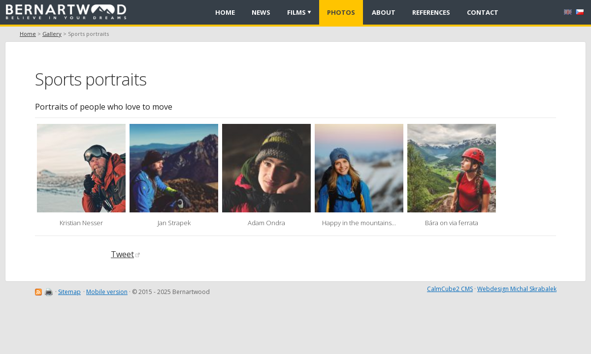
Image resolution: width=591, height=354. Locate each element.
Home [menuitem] (225, 12)
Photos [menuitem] (341, 12)
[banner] (69, 12)
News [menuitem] (261, 12)
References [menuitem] (431, 12)
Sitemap (69, 292)
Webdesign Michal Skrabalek (517, 289)
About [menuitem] (383, 12)
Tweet (125, 254)
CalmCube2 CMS (450, 289)
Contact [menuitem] (482, 12)
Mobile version (107, 292)
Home (28, 33)
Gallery (52, 33)
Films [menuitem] (296, 12)
